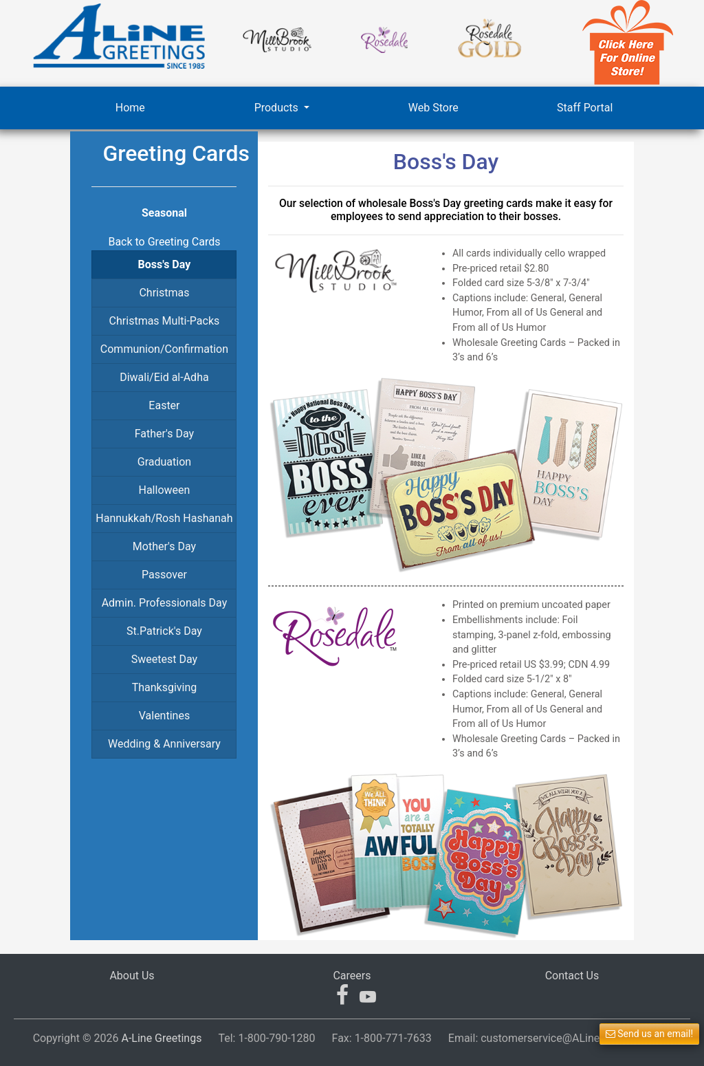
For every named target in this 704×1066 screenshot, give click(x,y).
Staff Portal (585, 107)
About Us (131, 975)
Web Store (433, 107)
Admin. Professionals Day (165, 602)
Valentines (164, 715)
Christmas (164, 292)
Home (130, 107)
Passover (164, 574)
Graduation (164, 461)
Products (277, 107)
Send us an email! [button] (649, 1033)
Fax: (382, 1038)
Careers (352, 975)
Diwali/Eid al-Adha (164, 377)
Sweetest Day (164, 659)
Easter (163, 405)
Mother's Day (164, 546)
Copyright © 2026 (117, 1038)
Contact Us (572, 975)
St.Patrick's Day (164, 631)
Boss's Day (164, 264)
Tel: (266, 1038)
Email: (560, 1038)
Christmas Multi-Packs (164, 320)
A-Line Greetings (161, 1038)
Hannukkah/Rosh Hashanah (164, 518)
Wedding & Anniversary (164, 743)
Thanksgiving (164, 687)
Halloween (164, 490)
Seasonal (164, 212)
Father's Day (164, 433)
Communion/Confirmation (164, 349)
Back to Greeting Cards (164, 241)
